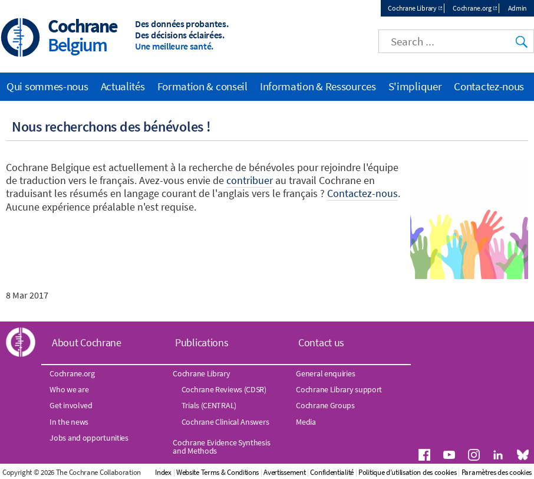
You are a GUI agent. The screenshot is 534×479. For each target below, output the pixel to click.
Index (163, 472)
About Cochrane (86, 342)
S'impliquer (415, 86)
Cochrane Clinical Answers (225, 421)
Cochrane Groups (325, 405)
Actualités (123, 86)
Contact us (321, 342)
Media (306, 421)
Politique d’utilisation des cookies (407, 472)
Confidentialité (332, 472)
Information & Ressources (318, 86)
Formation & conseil (202, 86)
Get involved (71, 405)
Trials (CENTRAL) (209, 405)
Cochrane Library (412, 8)
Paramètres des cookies (497, 472)
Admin (518, 8)
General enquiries (325, 373)
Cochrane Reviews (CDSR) (224, 389)
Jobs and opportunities (89, 437)
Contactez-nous (489, 86)
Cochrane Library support (339, 389)
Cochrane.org (472, 8)
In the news (69, 421)
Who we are (69, 389)
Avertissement (284, 472)
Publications (201, 342)
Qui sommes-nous (47, 86)
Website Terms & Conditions (217, 472)
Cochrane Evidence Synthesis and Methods (221, 446)
